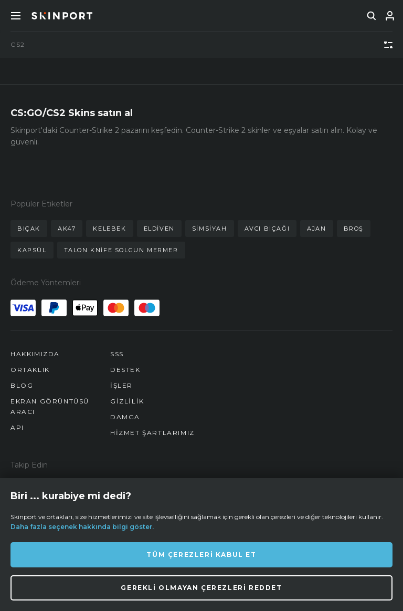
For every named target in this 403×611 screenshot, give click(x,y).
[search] (371, 15)
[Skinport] (61, 15)
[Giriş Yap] (390, 16)
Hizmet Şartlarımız (152, 433)
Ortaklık (30, 370)
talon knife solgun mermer (121, 250)
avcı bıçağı (267, 228)
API (17, 427)
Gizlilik (127, 401)
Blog (21, 385)
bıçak (28, 228)
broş (354, 228)
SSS (117, 354)
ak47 (67, 228)
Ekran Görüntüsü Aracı (49, 406)
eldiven (159, 228)
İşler (121, 385)
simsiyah (209, 228)
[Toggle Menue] (15, 15)
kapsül (32, 250)
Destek (125, 370)
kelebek (109, 228)
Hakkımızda (35, 354)
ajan (316, 228)
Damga (125, 417)
